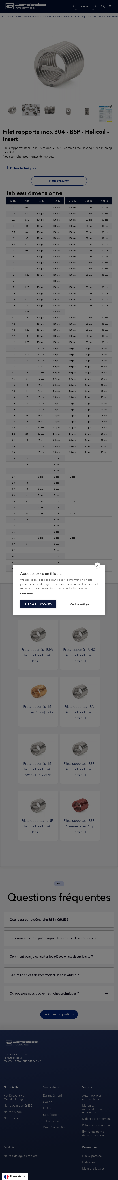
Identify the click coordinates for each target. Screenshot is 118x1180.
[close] (97, 565)
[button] (15, 1176)
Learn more (26, 593)
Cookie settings (79, 604)
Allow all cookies (38, 604)
